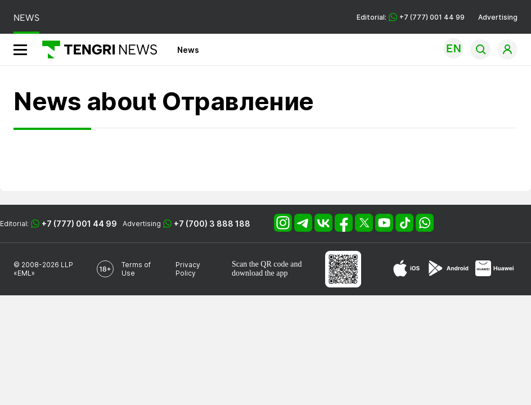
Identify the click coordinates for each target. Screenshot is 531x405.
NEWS (26, 17)
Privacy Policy (188, 268)
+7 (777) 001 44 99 (79, 223)
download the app (260, 273)
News (188, 50)
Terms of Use (136, 268)
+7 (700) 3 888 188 (212, 223)
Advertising (498, 17)
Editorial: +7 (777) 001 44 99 (411, 17)
